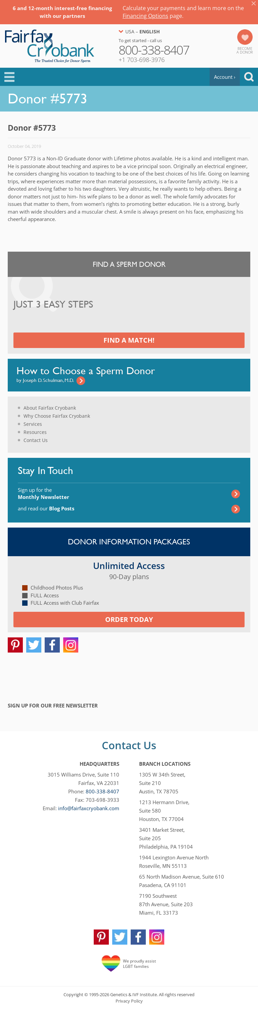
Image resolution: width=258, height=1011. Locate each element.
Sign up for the (43, 493)
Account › (224, 76)
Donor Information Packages (129, 541)
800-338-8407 (102, 791)
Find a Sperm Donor (129, 264)
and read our (46, 508)
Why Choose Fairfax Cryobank (57, 416)
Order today (129, 619)
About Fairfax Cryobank (50, 408)
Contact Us (36, 440)
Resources (35, 432)
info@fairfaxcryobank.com (88, 808)
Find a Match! (129, 340)
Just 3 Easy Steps (53, 304)
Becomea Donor (244, 50)
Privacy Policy (129, 1001)
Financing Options (145, 16)
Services (33, 424)
